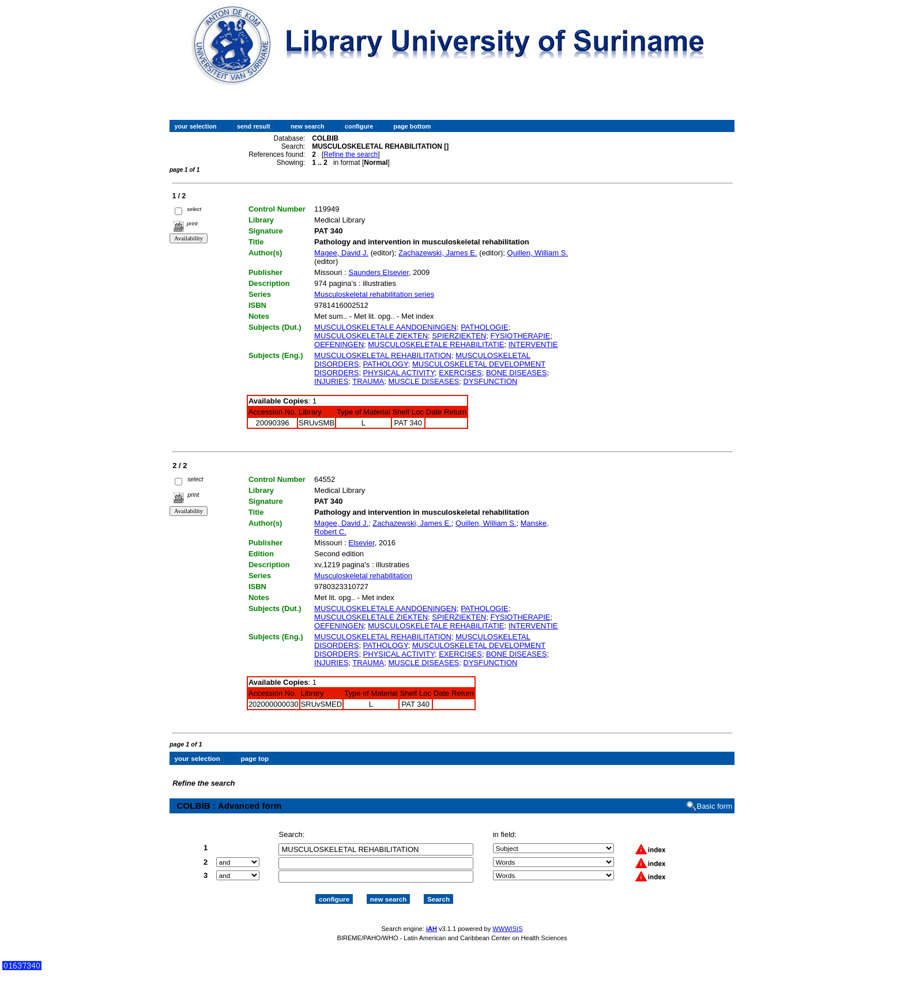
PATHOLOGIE (484, 327)
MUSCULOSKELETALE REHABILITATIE (436, 344)
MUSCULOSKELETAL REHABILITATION (382, 355)
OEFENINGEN (339, 344)
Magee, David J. (341, 252)
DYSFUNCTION (491, 381)
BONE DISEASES (516, 372)
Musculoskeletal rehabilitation (363, 575)
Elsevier (361, 542)
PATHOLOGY (385, 364)
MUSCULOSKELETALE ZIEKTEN (371, 335)
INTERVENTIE (533, 344)
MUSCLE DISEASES (423, 381)
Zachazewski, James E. (437, 252)
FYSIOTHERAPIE (520, 335)
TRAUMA (368, 381)
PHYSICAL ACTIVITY (399, 372)
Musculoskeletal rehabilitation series (374, 294)
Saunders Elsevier (378, 272)
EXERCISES (460, 372)
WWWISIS (507, 928)
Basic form (714, 806)
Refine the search (350, 154)
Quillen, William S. (537, 252)
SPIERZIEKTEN (459, 335)
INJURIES (331, 381)
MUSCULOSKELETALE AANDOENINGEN (385, 327)
